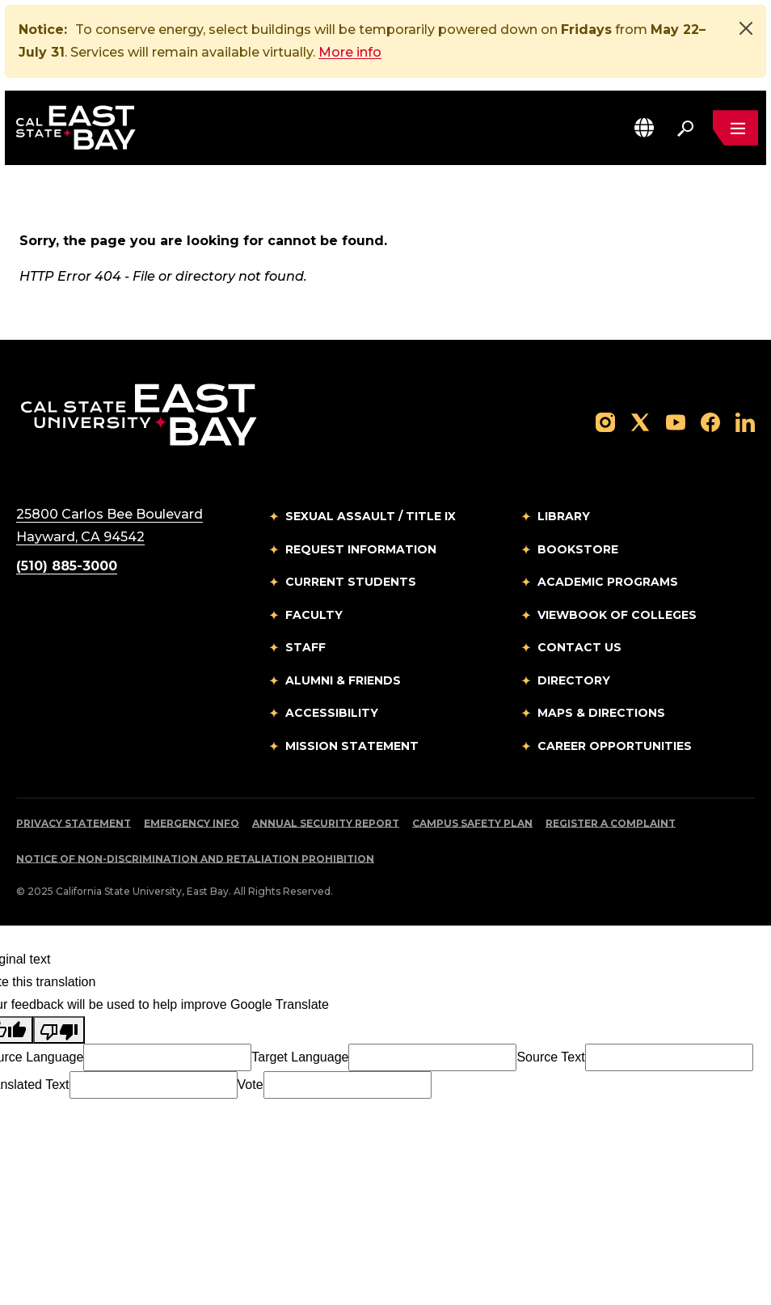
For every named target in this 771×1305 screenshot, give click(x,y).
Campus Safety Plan (472, 823)
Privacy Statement (73, 823)
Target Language (299, 1057)
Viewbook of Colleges (617, 615)
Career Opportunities (614, 746)
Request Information (360, 549)
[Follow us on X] (640, 421)
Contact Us (579, 647)
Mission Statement (352, 746)
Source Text (550, 1057)
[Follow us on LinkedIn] (745, 421)
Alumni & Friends (343, 680)
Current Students (350, 581)
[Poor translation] (59, 1030)
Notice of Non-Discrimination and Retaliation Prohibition (195, 859)
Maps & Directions (601, 712)
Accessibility (331, 712)
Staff (305, 647)
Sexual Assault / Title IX (370, 516)
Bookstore (577, 549)
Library (563, 516)
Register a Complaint (611, 823)
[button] (644, 127)
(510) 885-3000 (66, 566)
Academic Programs (607, 581)
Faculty (314, 615)
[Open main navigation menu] (735, 128)
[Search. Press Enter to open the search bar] (685, 128)
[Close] (746, 28)
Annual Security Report (325, 823)
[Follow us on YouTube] (675, 421)
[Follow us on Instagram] (605, 421)
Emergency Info (191, 823)
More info (349, 52)
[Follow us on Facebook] (710, 421)
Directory (573, 680)
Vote (250, 1084)
